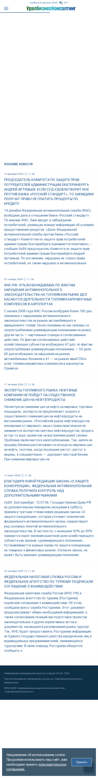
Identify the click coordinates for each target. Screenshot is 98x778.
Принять (81, 762)
